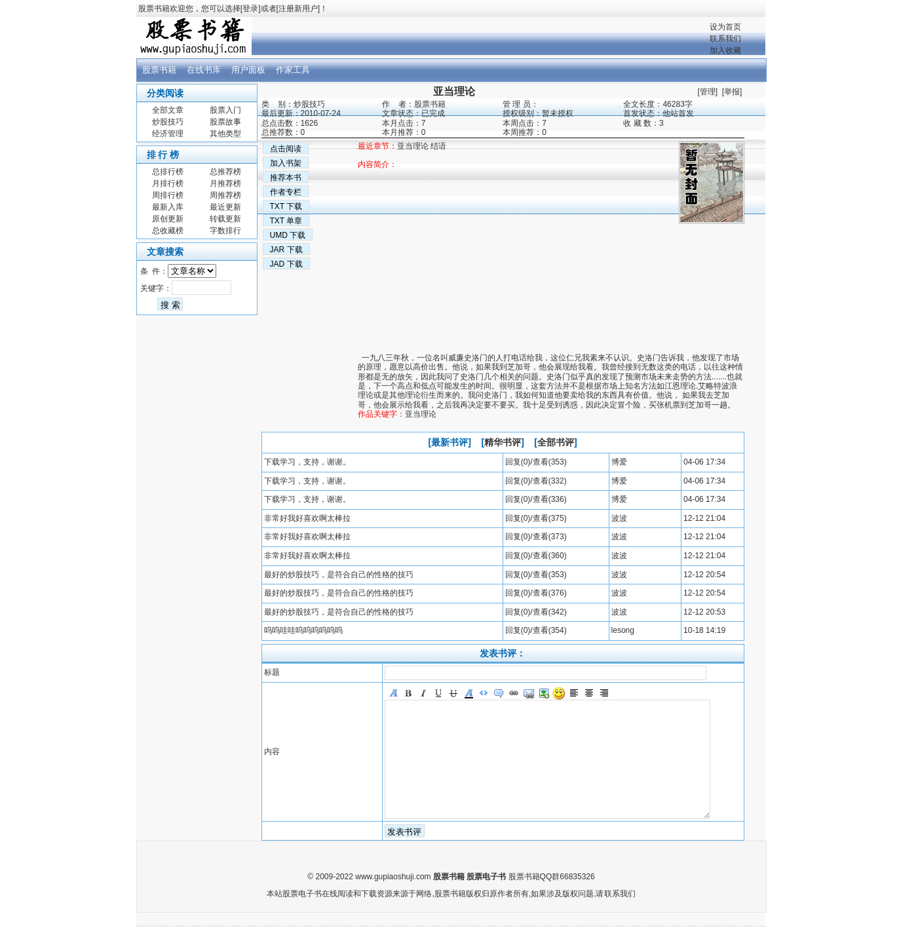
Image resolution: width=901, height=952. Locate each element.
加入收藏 (725, 50)
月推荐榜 (225, 183)
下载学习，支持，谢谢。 (307, 461)
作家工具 (293, 70)
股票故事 (225, 121)
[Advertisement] (551, 315)
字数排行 (225, 230)
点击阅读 (285, 148)
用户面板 (248, 70)
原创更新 (167, 218)
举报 (732, 91)
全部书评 (555, 442)
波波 (619, 518)
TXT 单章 (286, 220)
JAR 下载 (286, 249)
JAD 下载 (286, 264)
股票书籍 (159, 70)
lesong (622, 630)
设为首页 (725, 26)
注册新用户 (298, 8)
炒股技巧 (167, 121)
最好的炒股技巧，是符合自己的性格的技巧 (338, 574)
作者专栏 (285, 192)
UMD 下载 (288, 235)
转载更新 (225, 218)
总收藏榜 (167, 230)
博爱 (619, 461)
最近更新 (225, 207)
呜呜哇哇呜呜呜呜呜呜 (303, 630)
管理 (708, 91)
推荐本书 (285, 177)
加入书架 (285, 163)
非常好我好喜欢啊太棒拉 (307, 518)
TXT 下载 (286, 206)
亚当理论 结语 (421, 146)
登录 (250, 8)
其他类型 (225, 133)
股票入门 (225, 110)
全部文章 (167, 110)
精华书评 (502, 442)
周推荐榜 (225, 195)
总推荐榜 (225, 171)
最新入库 (167, 207)
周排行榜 (167, 195)
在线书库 (204, 70)
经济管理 (167, 133)
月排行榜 (167, 183)
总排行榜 (167, 171)
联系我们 (725, 38)
